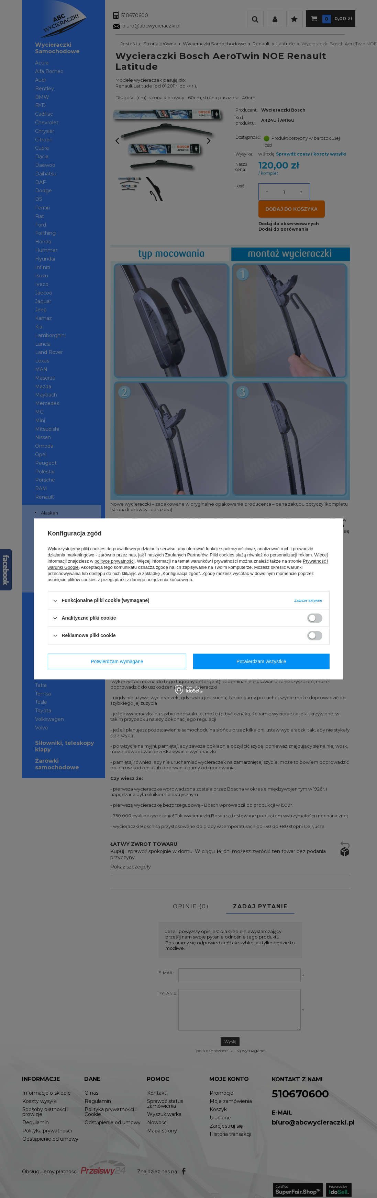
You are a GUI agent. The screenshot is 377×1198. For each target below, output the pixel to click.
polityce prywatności (114, 561)
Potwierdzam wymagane (117, 661)
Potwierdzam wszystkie (261, 661)
